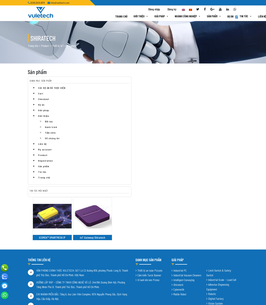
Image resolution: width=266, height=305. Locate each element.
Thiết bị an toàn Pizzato (149, 225)
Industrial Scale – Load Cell (222, 234)
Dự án (201, 16)
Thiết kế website (70, 296)
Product (45, 48)
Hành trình (51, 132)
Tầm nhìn (50, 138)
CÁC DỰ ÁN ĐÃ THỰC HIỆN (51, 93)
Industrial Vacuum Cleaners (187, 230)
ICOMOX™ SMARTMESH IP (103, 115)
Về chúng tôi (52, 143)
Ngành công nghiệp (158, 16)
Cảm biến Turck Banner (149, 230)
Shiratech (178, 239)
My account (45, 154)
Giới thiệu (110, 16)
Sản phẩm (184, 16)
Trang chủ (91, 16)
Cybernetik (178, 244)
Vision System (215, 258)
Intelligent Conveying (183, 234)
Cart (40, 98)
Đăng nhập (154, 9)
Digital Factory (216, 253)
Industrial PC (180, 225)
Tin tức (216, 16)
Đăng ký (171, 9)
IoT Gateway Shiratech (137, 115)
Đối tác (49, 126)
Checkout (43, 104)
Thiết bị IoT (58, 48)
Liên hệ (232, 16)
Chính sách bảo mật (38, 282)
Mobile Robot (179, 249)
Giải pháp (131, 16)
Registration (45, 166)
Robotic (212, 248)
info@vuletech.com (46, 275)
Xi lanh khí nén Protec (148, 234)
